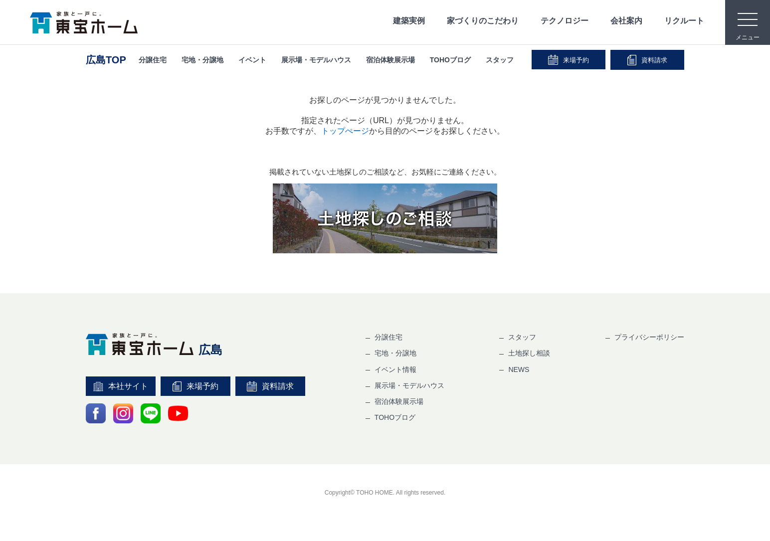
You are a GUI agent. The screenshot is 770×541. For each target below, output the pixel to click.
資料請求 (647, 60)
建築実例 (409, 20)
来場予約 (568, 60)
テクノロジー (564, 20)
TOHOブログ (450, 60)
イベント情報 (395, 369)
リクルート (684, 20)
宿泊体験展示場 (390, 60)
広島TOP (106, 59)
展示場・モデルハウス (316, 60)
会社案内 (626, 20)
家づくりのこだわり (483, 20)
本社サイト (121, 386)
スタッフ (500, 60)
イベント (252, 60)
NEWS (518, 369)
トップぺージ (345, 131)
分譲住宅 (153, 60)
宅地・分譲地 (202, 60)
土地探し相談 (529, 353)
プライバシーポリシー (649, 337)
